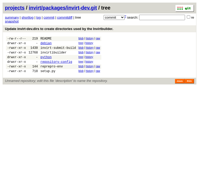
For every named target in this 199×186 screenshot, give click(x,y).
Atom (180, 87)
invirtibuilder (53, 55)
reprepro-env (51, 71)
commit (49, 17)
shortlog (27, 17)
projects (15, 8)
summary (12, 17)
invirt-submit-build (58, 50)
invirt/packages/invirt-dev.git (63, 8)
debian (46, 44)
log (38, 17)
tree (81, 43)
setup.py (47, 77)
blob (81, 38)
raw (98, 38)
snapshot (12, 21)
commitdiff (64, 17)
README (46, 39)
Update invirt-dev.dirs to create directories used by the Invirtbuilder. (59, 29)
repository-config (56, 66)
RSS (189, 87)
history (90, 38)
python (46, 61)
